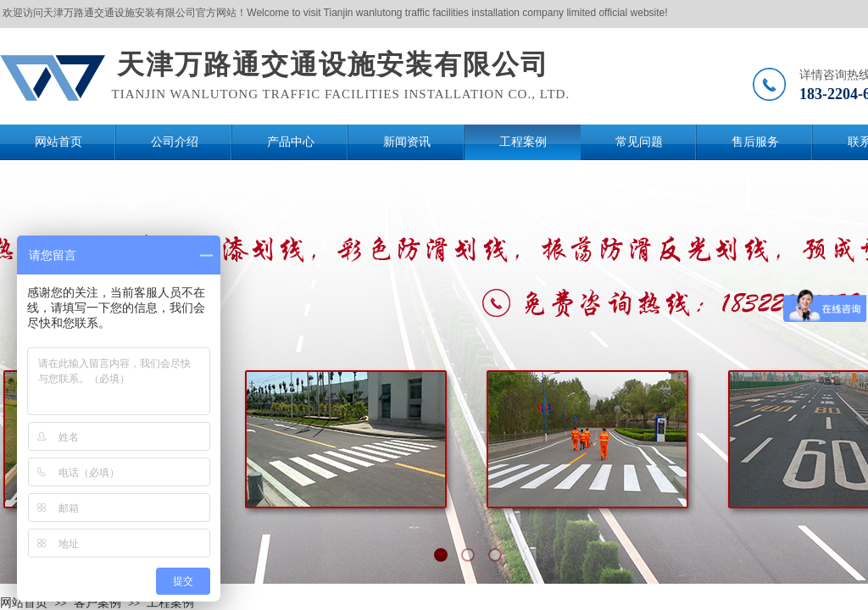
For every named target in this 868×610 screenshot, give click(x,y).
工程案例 (523, 142)
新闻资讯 (407, 142)
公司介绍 (174, 142)
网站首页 (58, 142)
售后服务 (755, 142)
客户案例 (97, 602)
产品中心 (290, 142)
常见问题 (639, 142)
